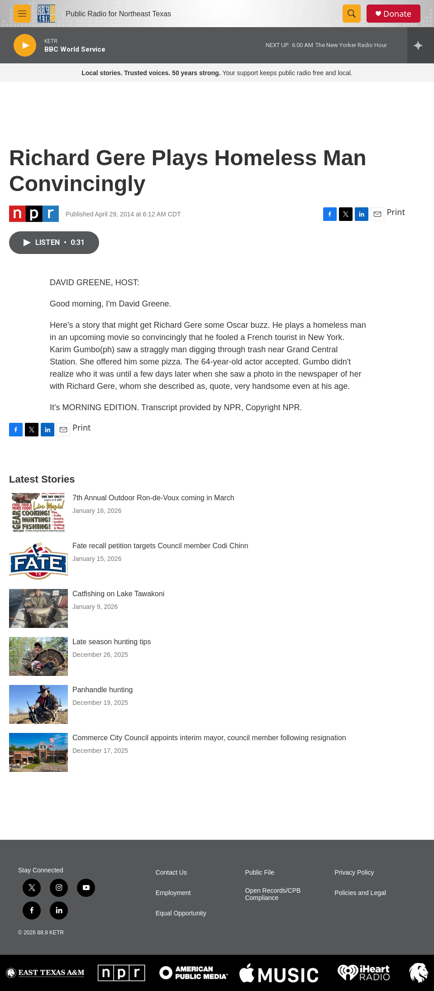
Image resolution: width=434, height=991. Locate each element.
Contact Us (171, 872)
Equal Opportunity (181, 913)
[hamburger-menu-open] (22, 14)
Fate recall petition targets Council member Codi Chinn (160, 546)
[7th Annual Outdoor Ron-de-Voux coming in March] (38, 512)
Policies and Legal (360, 893)
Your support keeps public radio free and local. (217, 73)
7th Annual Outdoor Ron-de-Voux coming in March (153, 498)
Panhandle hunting (102, 690)
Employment (173, 893)
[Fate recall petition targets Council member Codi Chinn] (38, 560)
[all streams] (420, 45)
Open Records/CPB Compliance (272, 894)
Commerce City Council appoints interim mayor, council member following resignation (209, 738)
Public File (259, 872)
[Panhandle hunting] (38, 704)
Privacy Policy (354, 872)
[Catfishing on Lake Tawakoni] (38, 608)
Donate (397, 14)
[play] (25, 45)
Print (395, 211)
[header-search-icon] (352, 14)
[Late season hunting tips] (38, 656)
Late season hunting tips (111, 642)
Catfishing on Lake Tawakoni (118, 594)
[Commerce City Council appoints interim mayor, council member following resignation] (38, 752)
